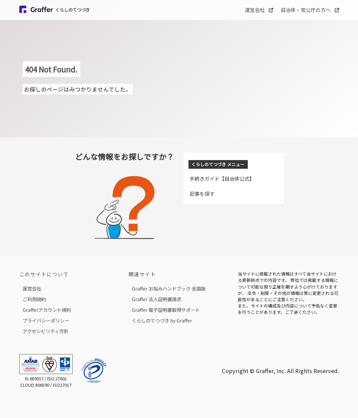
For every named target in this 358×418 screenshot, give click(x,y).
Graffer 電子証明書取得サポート (166, 309)
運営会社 (259, 9)
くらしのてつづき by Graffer (162, 320)
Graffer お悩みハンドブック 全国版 (168, 288)
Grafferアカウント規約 (47, 309)
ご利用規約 (34, 299)
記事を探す (201, 193)
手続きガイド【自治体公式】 (221, 178)
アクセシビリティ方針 (46, 330)
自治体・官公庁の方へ (310, 9)
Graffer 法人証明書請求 (156, 299)
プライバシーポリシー (46, 320)
